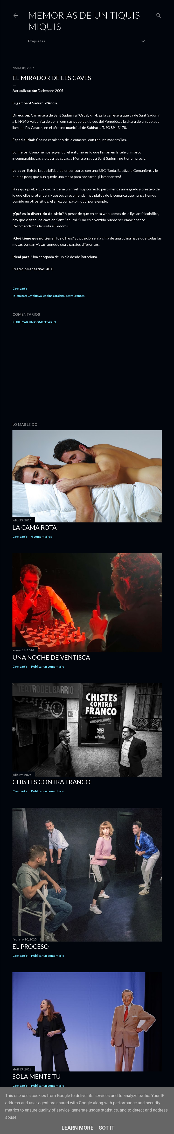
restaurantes (75, 296)
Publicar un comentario (34, 322)
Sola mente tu (36, 1076)
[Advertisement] (87, 373)
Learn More (77, 1128)
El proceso (30, 946)
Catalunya (34, 296)
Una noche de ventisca (51, 657)
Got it (107, 1128)
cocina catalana (54, 296)
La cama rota (34, 527)
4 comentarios (41, 536)
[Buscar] (159, 14)
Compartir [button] (19, 288)
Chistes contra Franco (51, 781)
